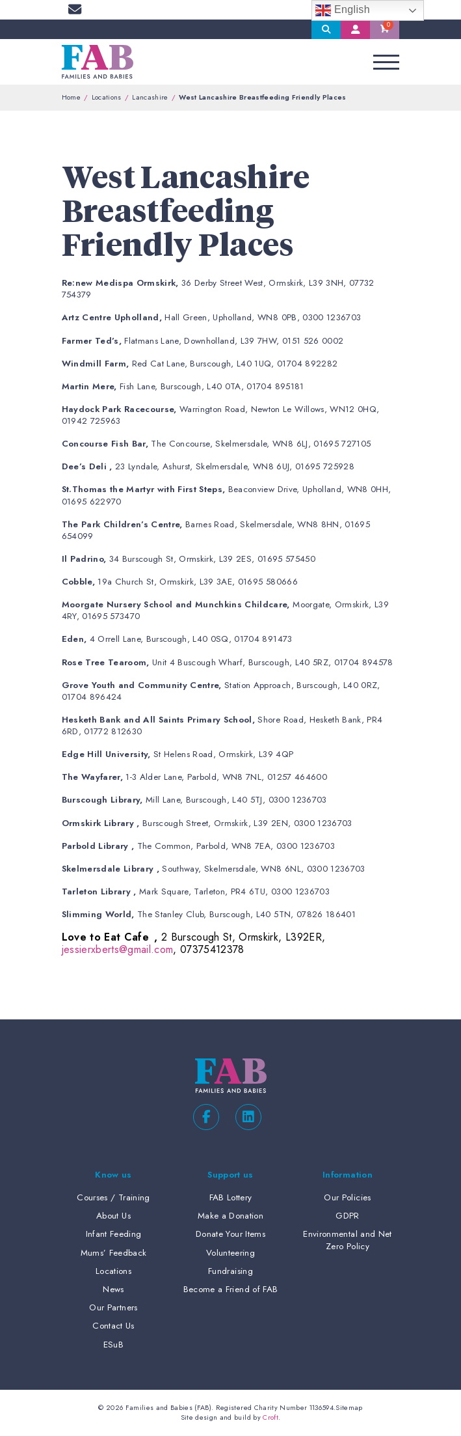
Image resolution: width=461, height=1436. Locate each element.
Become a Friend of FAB (230, 1289)
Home (71, 97)
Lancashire (150, 97)
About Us (113, 1215)
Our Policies (347, 1197)
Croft (270, 1417)
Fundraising (230, 1271)
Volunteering (230, 1253)
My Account (355, 29)
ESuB (113, 1344)
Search (326, 29)
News (113, 1289)
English (342, 10)
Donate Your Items (230, 1234)
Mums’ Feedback (114, 1253)
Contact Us (113, 1325)
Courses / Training (113, 1197)
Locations (107, 97)
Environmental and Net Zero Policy (347, 1240)
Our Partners (113, 1307)
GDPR (347, 1215)
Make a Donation (230, 1215)
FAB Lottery (230, 1197)
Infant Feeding (114, 1234)
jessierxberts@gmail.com (118, 949)
